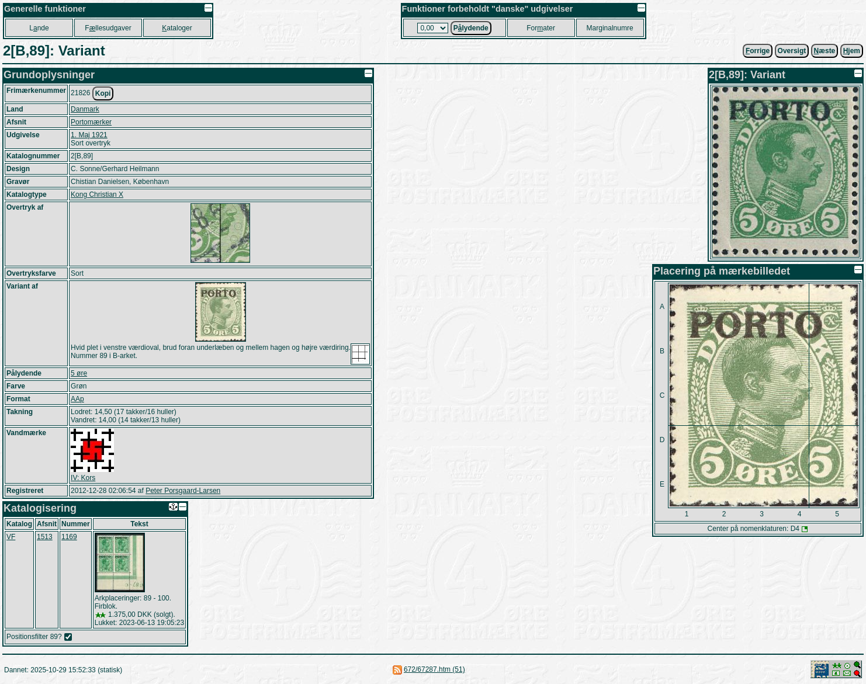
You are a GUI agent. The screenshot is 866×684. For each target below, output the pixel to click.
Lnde (39, 28)
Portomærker (91, 122)
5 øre (79, 373)
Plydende (471, 28)
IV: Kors (83, 478)
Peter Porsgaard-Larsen (183, 491)
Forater (540, 28)
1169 (69, 537)
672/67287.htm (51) (434, 669)
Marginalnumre (610, 28)
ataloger (177, 28)
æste (825, 51)
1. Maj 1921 (89, 135)
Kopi (103, 93)
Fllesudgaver (108, 28)
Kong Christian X (97, 194)
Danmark (85, 109)
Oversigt (792, 51)
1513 (45, 537)
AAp (77, 399)
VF (10, 537)
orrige (758, 51)
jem (851, 51)
